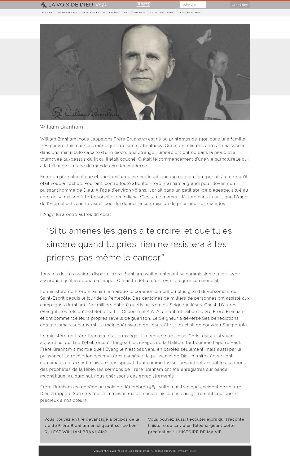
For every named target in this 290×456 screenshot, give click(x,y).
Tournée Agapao (189, 12)
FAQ (125, 12)
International (68, 12)
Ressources (91, 12)
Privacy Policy (187, 451)
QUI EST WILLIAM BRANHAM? (75, 431)
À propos (138, 12)
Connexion (240, 4)
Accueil (47, 12)
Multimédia (111, 12)
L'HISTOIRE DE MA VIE (199, 431)
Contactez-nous (161, 12)
